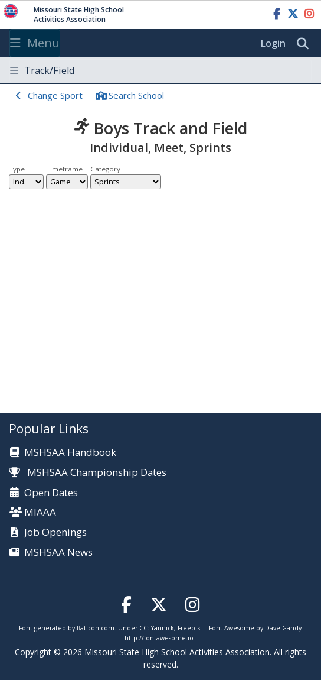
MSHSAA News (58, 552)
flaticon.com (95, 628)
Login (273, 43)
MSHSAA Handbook (70, 452)
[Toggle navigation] (160, 70)
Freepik (189, 628)
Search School (136, 95)
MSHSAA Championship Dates (87, 472)
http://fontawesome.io (159, 638)
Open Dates (51, 492)
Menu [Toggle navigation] (35, 43)
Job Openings (55, 532)
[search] (305, 44)
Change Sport (55, 95)
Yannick (162, 628)
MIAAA (40, 512)
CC (143, 628)
